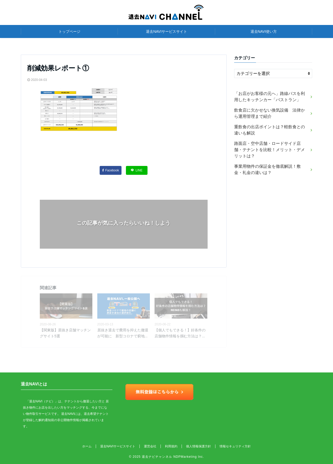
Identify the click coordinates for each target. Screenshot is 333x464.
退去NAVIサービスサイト (166, 31)
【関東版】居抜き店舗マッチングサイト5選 (65, 333)
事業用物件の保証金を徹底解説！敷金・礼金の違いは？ (267, 169)
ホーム (87, 446)
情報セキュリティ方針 (235, 446)
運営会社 (150, 446)
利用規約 (171, 446)
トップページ (69, 31)
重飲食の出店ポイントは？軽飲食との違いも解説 (269, 130)
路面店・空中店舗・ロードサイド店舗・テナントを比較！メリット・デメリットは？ (269, 149)
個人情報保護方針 (198, 446)
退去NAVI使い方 (264, 31)
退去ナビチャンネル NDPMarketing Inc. (173, 457)
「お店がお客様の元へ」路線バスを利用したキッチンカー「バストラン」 (269, 96)
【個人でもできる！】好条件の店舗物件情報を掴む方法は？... (180, 333)
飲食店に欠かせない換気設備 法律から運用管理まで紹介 (269, 113)
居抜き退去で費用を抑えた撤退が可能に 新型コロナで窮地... (122, 333)
